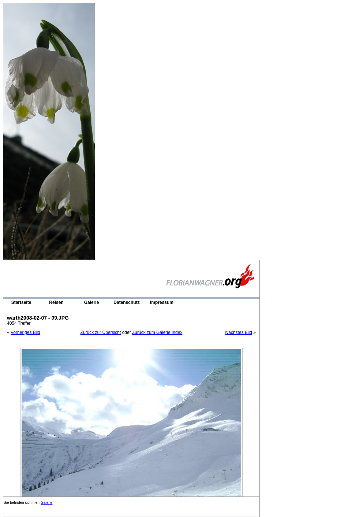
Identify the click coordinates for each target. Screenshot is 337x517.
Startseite (21, 302)
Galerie (91, 302)
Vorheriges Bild (25, 332)
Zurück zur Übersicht (100, 332)
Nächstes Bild (238, 332)
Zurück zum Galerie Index (157, 332)
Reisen (56, 302)
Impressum (161, 302)
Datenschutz (126, 302)
